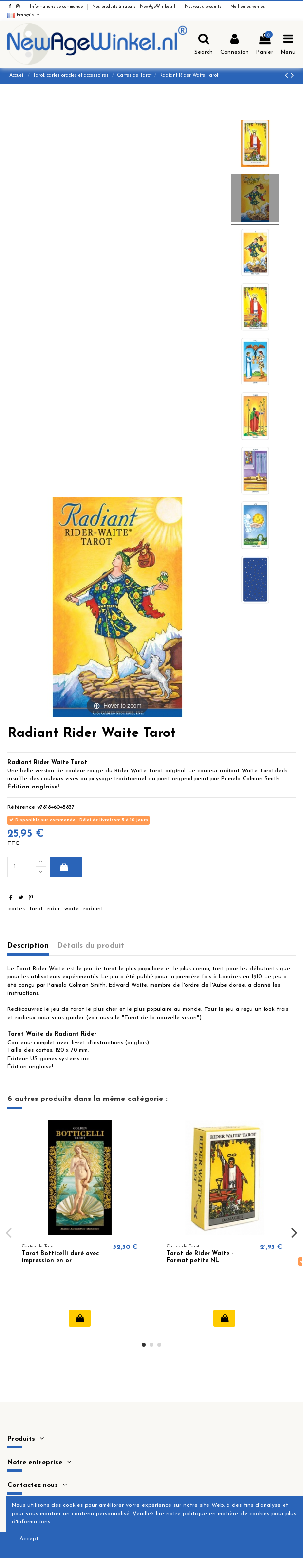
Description (28, 946)
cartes (16, 909)
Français (23, 15)
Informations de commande (57, 7)
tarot (36, 909)
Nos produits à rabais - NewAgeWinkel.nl (134, 7)
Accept (28, 1538)
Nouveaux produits (204, 7)
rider (53, 909)
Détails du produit (90, 946)
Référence (21, 807)
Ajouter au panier (64, 867)
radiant (93, 909)
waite (71, 909)
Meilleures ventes (247, 7)
